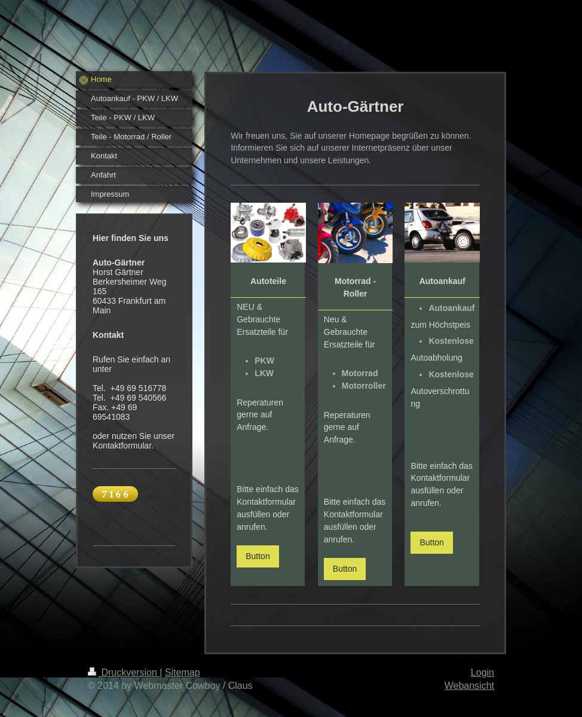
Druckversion (124, 672)
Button (257, 556)
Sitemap (182, 672)
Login (482, 672)
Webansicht (469, 686)
